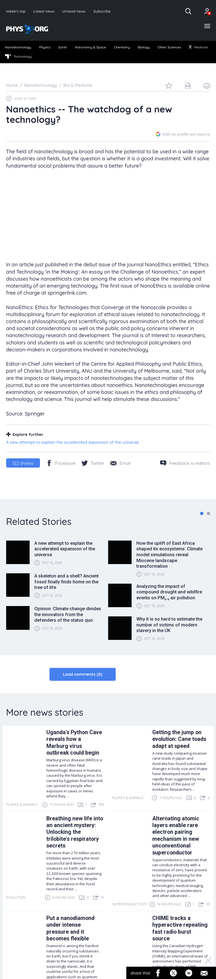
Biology (143, 47)
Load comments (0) (82, 674)
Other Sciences (169, 47)
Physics (45, 47)
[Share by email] (120, 463)
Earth (62, 47)
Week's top (16, 11)
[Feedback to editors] (185, 463)
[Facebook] (60, 463)
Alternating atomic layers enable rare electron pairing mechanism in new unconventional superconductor (175, 835)
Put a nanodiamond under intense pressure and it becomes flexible (70, 928)
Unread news (74, 11)
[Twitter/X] (93, 463)
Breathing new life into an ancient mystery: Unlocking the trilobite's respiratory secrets (74, 832)
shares (23, 463)
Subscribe (102, 11)
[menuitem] (18, 47)
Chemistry (122, 47)
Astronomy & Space (90, 47)
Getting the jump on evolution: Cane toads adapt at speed (179, 739)
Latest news (43, 11)
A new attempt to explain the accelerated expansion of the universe (72, 442)
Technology (18, 56)
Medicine (198, 47)
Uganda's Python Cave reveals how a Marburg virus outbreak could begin (74, 742)
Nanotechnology (18, 47)
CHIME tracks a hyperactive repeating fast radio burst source (180, 928)
